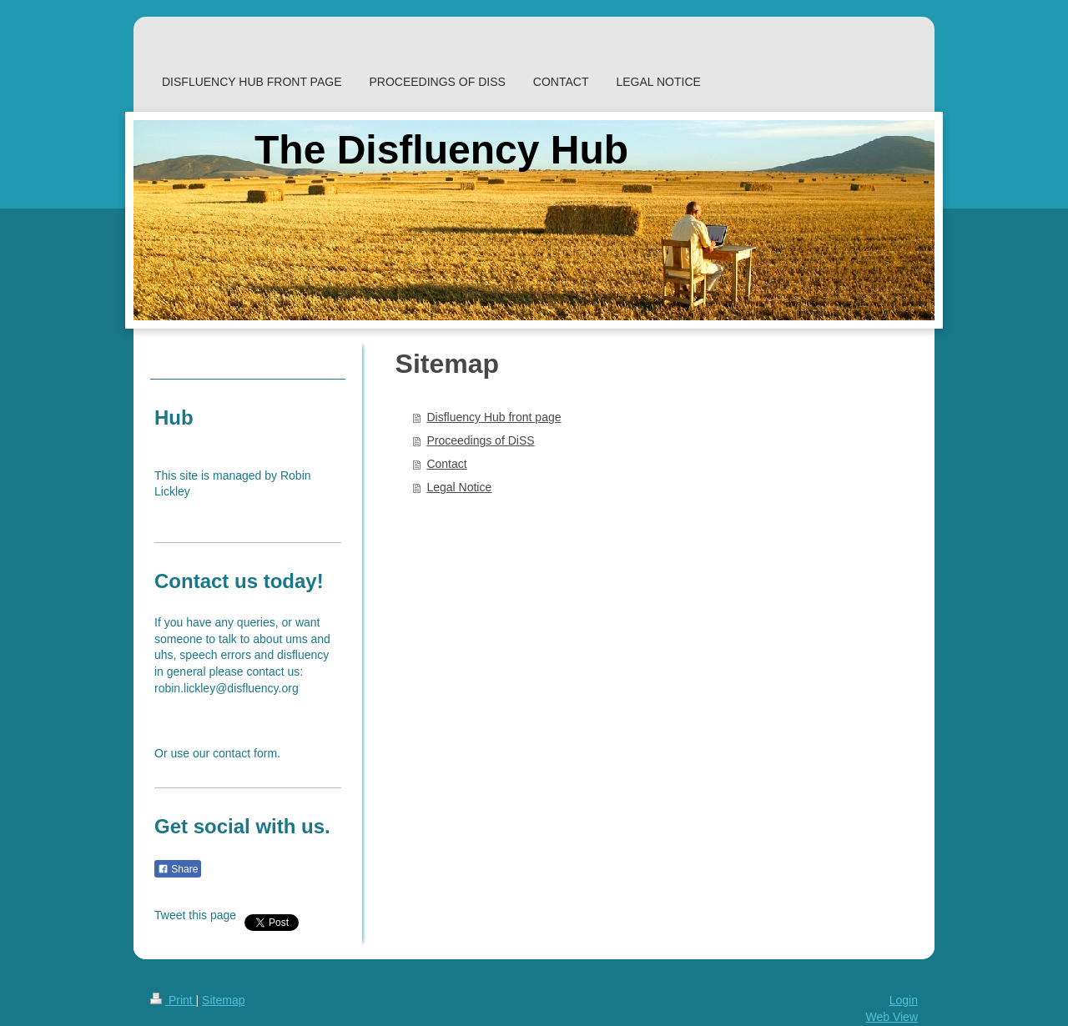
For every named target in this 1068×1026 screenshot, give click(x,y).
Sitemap (223, 1000)
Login (903, 1000)
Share (178, 869)
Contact (446, 463)
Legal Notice (458, 487)
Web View (891, 1016)
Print (173, 1000)
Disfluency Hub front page (493, 417)
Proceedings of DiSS (480, 440)
